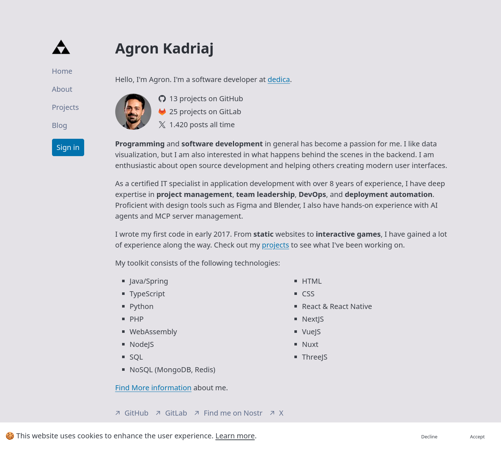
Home (62, 71)
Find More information (153, 387)
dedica (279, 79)
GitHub (131, 413)
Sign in (68, 147)
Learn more (235, 436)
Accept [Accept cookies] (477, 436)
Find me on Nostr (228, 413)
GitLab (171, 413)
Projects (65, 107)
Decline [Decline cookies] (429, 436)
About (62, 89)
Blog (60, 125)
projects (275, 245)
